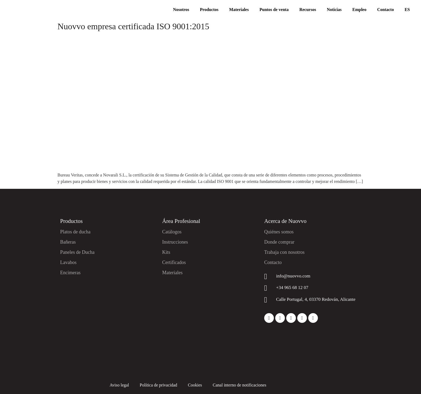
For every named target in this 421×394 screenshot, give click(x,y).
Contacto (385, 9)
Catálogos (172, 231)
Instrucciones (175, 242)
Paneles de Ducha (77, 252)
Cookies (195, 385)
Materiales (239, 9)
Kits (166, 252)
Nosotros (181, 9)
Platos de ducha (75, 231)
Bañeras (68, 242)
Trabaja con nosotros (284, 252)
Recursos (307, 9)
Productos (209, 9)
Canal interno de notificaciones (239, 385)
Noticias (334, 9)
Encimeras (70, 272)
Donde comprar (279, 242)
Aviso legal (119, 385)
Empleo (359, 9)
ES (407, 9)
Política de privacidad (158, 385)
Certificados (174, 262)
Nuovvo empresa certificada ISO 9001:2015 (133, 26)
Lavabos (68, 262)
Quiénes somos (279, 231)
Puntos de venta (273, 9)
